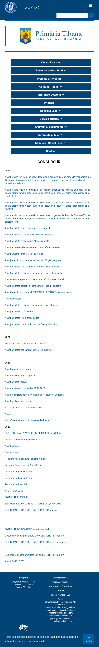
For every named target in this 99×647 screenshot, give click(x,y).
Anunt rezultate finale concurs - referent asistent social (32, 266)
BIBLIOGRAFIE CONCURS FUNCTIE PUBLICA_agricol (31, 510)
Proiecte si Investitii (49, 78)
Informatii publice (49, 135)
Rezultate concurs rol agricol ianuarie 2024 (26, 343)
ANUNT (8, 414)
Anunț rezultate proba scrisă (19, 311)
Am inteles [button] (88, 639)
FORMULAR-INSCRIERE (16, 497)
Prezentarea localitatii (49, 70)
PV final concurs (13, 298)
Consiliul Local (49, 110)
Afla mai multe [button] (37, 641)
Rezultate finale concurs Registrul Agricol (25, 459)
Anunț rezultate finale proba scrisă (22, 318)
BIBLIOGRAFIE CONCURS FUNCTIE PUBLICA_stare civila (33, 503)
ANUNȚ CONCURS (14, 491)
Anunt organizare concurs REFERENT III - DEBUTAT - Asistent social (38, 292)
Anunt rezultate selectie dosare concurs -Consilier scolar (33, 247)
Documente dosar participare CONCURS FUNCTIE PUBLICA (34, 535)
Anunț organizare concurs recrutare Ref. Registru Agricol (33, 260)
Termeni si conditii (61, 578)
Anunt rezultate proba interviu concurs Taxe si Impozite (32, 305)
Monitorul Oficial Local (49, 143)
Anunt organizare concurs (18, 369)
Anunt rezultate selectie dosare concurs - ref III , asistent (33, 286)
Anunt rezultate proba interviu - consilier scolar (28, 234)
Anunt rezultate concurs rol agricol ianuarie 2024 (29, 350)
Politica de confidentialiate (60, 586)
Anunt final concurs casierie (19, 401)
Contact (51, 151)
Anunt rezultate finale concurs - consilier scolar (28, 228)
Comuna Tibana (49, 86)
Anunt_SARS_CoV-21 (15, 561)
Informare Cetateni (49, 94)
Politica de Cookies (60, 582)
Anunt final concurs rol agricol (20, 375)
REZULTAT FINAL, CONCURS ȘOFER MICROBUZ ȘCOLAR (33, 433)
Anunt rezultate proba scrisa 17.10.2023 (25, 388)
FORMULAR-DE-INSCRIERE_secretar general (27, 529)
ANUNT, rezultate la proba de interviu (23, 407)
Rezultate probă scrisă (16, 484)
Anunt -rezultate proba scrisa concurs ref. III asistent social (34, 279)
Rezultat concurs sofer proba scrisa (22, 439)
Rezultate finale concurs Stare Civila (23, 465)
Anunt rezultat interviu (16, 382)
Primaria (49, 102)
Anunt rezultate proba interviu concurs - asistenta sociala (33, 273)
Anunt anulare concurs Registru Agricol (24, 254)
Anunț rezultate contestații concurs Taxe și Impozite (31, 324)
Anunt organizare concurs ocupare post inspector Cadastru (34, 394)
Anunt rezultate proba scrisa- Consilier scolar (27, 241)
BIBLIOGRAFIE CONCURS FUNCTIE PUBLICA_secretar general (35, 542)
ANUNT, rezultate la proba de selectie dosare (27, 420)
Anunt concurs (12, 446)
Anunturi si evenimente (49, 126)
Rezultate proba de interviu (18, 471)
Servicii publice (49, 118)
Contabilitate (49, 62)
